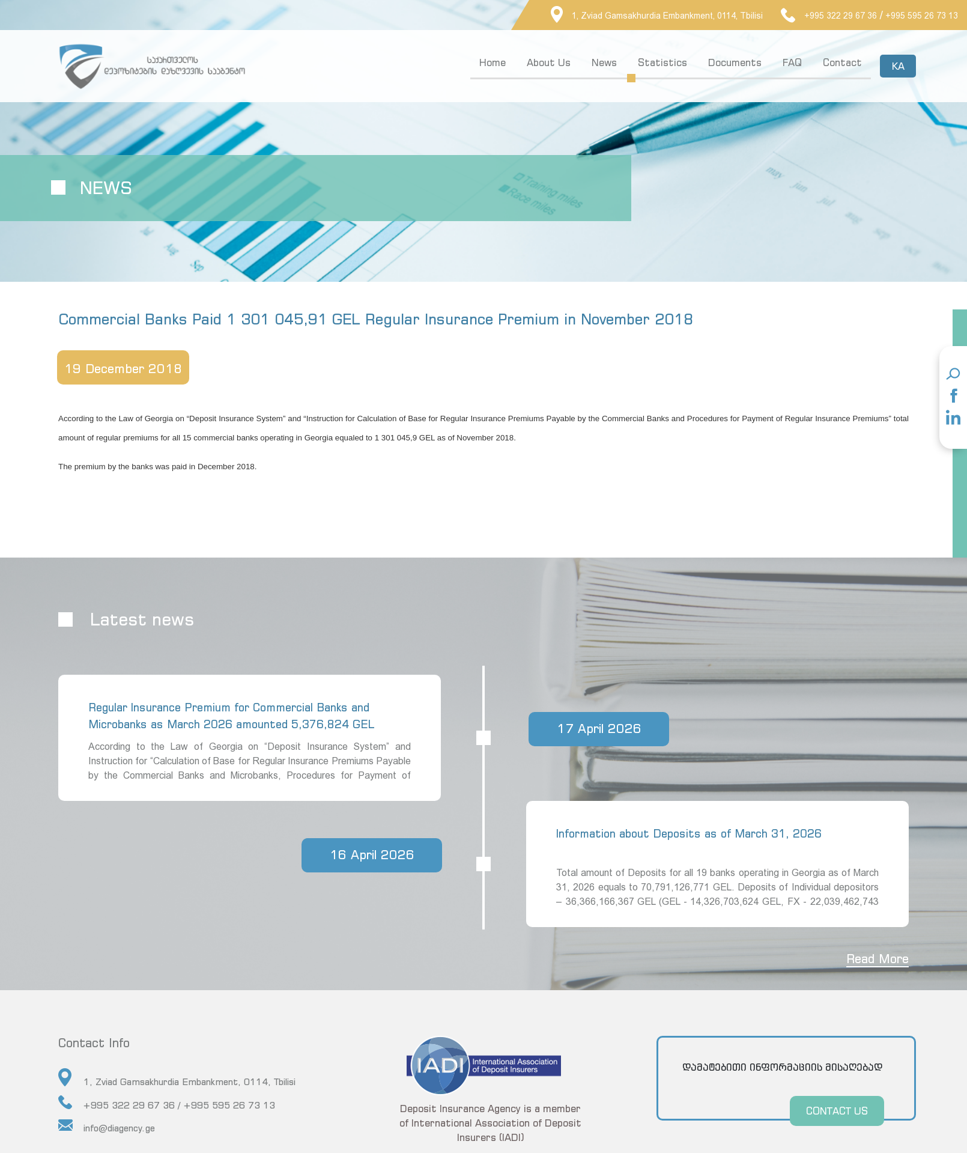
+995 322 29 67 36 (829, 15)
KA (897, 66)
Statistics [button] (662, 62)
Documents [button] (735, 62)
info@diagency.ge (106, 1126)
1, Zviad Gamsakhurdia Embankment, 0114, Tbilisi (657, 15)
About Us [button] (549, 62)
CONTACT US (836, 1111)
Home (492, 62)
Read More (877, 958)
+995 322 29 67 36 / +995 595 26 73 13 (166, 1102)
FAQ (792, 62)
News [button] (604, 62)
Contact (842, 62)
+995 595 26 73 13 (921, 15)
